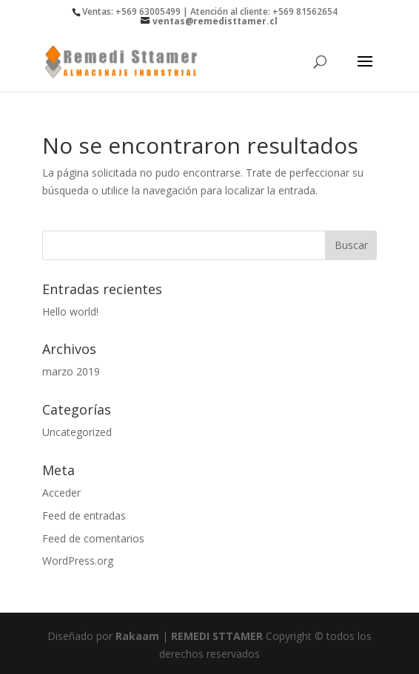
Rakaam (137, 636)
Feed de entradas (84, 515)
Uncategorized (77, 432)
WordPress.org (77, 561)
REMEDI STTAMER (218, 636)
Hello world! (70, 311)
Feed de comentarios (93, 538)
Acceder (61, 493)
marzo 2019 (71, 371)
